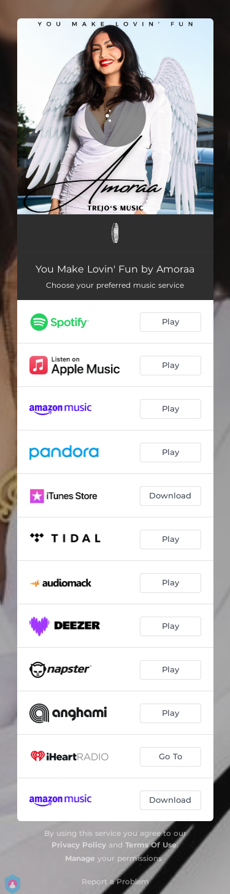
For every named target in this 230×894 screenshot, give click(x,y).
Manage (80, 858)
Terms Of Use (151, 844)
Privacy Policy (79, 844)
